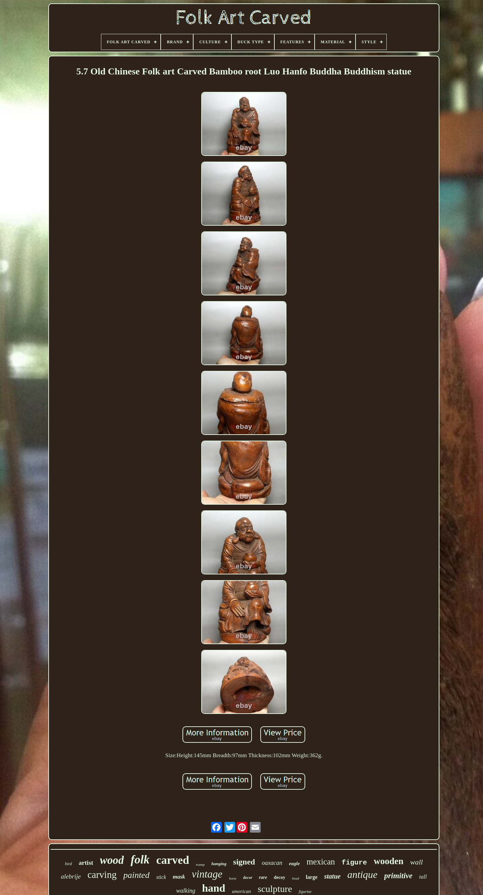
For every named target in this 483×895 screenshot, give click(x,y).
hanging (218, 863)
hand (213, 888)
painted (136, 875)
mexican (321, 861)
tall (423, 877)
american (241, 891)
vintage (207, 874)
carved (172, 860)
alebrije (71, 876)
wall (416, 862)
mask (179, 877)
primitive (398, 876)
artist (86, 862)
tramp (200, 864)
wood (112, 860)
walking (185, 890)
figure (354, 862)
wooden (389, 861)
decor (247, 877)
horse (232, 878)
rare (263, 877)
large (312, 877)
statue (332, 876)
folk (139, 859)
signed (244, 861)
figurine (305, 891)
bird (68, 863)
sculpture (275, 889)
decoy (279, 877)
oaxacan (272, 862)
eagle (294, 863)
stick (161, 877)
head (295, 878)
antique (362, 874)
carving (102, 874)
